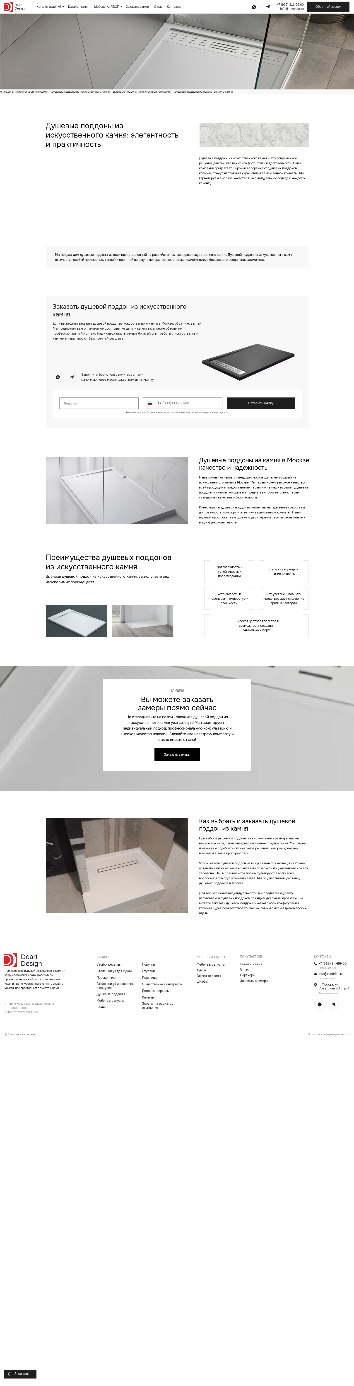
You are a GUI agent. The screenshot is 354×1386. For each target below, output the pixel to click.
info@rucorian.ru (292, 9)
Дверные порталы (155, 1334)
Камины (148, 1341)
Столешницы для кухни (114, 1314)
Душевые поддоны (110, 1337)
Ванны (101, 1350)
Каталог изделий (48, 6)
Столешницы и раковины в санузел (115, 1329)
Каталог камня (78, 6)
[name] (99, 746)
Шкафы (202, 1325)
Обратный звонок (328, 6)
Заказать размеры (254, 1324)
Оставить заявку (261, 746)
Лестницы (149, 1321)
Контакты (174, 6)
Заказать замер (137, 6)
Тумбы (202, 1313)
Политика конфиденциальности (328, 1377)
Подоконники (106, 1321)
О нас (158, 6)
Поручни (148, 1308)
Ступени (148, 1314)
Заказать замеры (177, 1098)
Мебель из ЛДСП (106, 6)
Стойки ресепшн (109, 1308)
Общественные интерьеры (162, 1327)
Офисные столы (209, 1319)
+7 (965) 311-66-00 (290, 4)
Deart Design (20, 6)
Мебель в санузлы (110, 1344)
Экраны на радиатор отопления (157, 1349)
